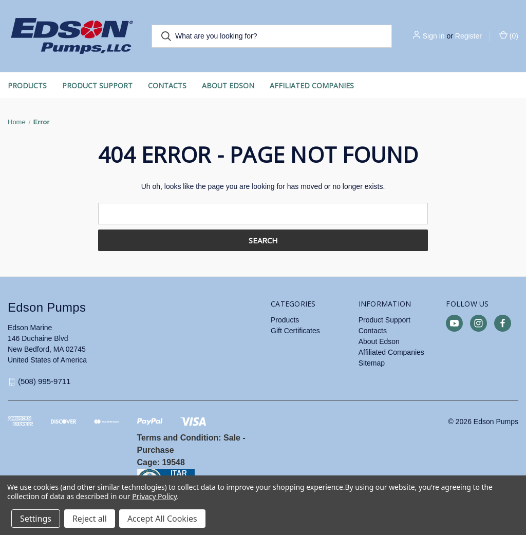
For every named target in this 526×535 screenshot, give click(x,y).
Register (468, 36)
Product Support (97, 85)
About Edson (228, 85)
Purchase (155, 450)
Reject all (89, 518)
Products (27, 85)
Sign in (434, 36)
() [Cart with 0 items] (508, 35)
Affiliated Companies (312, 85)
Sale (231, 437)
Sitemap (372, 363)
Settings (35, 518)
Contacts (167, 85)
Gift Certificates (295, 331)
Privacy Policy (154, 496)
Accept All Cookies (162, 518)
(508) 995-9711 (44, 381)
